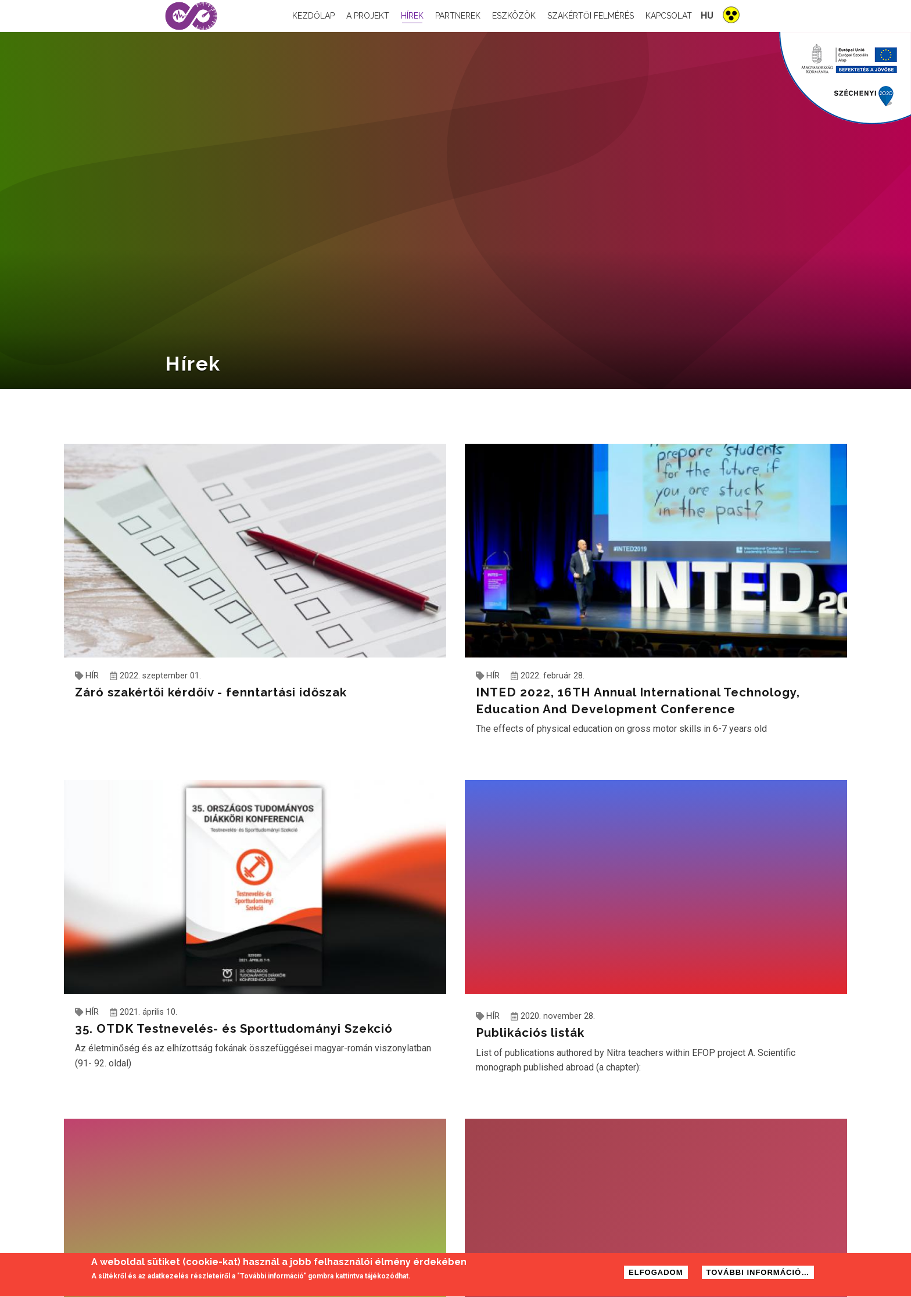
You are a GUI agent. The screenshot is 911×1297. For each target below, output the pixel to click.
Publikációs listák (530, 1033)
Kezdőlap (313, 15)
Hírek (412, 15)
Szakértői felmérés (590, 15)
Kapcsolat (668, 15)
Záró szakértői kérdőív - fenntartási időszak (211, 692)
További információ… (758, 1273)
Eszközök (514, 15)
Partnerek (457, 15)
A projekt (367, 15)
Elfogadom (656, 1273)
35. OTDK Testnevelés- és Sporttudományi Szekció (234, 1029)
